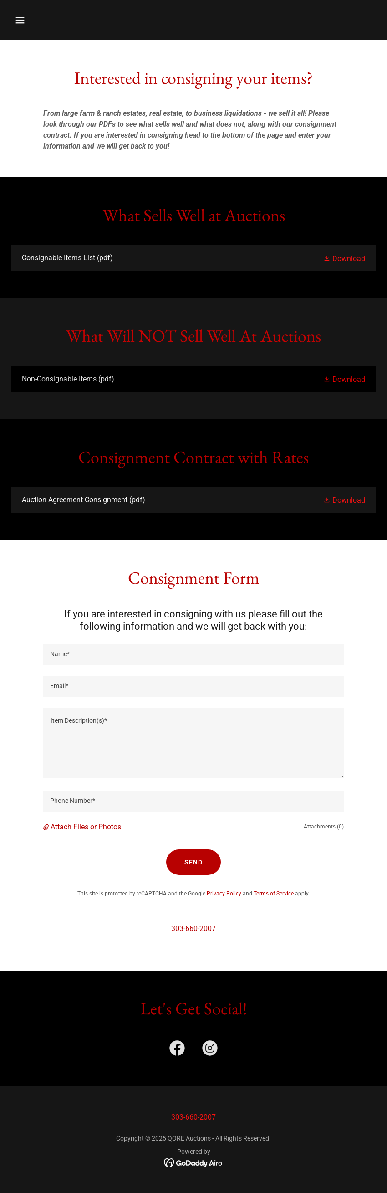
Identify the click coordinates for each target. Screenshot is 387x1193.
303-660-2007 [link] (193, 928)
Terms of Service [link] (274, 893)
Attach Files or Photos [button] (86, 827)
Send (193, 862)
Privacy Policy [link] (224, 893)
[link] (193, 258)
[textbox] (193, 654)
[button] (53, 20)
